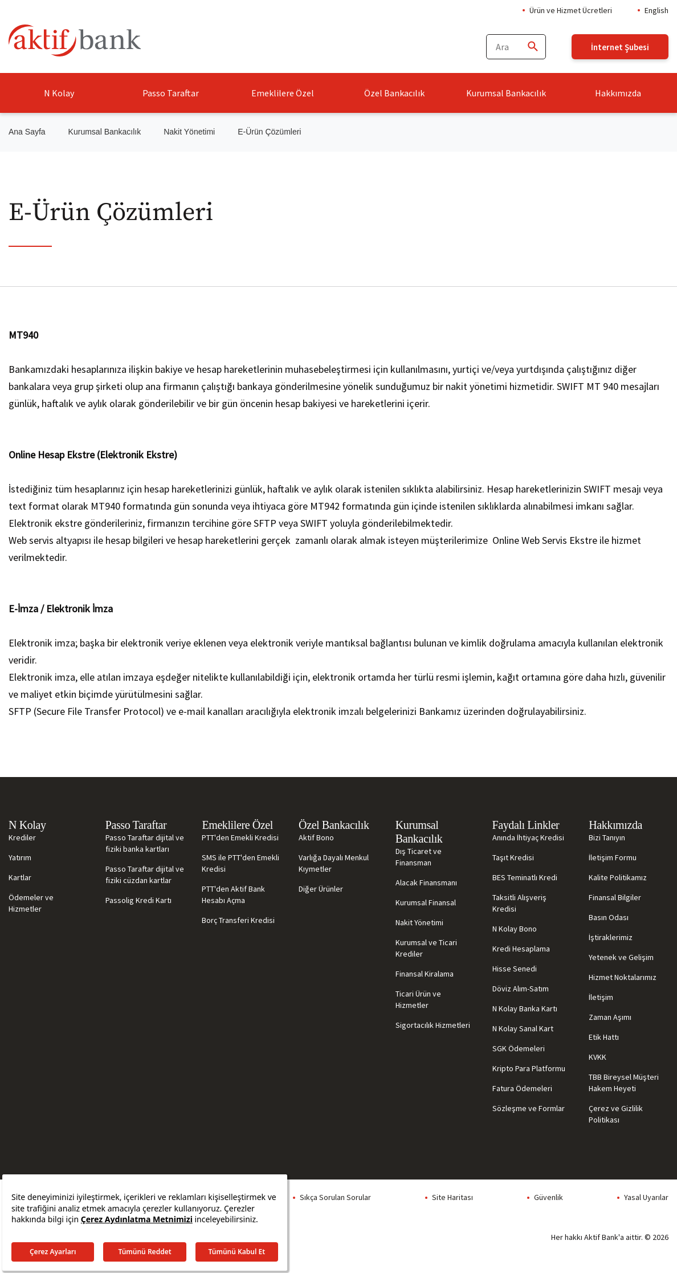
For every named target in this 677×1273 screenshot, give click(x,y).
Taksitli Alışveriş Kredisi (519, 903)
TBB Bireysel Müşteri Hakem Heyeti (624, 1082)
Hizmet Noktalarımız (622, 977)
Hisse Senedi (514, 968)
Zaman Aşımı (610, 1017)
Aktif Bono (316, 837)
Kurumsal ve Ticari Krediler (426, 948)
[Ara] (532, 47)
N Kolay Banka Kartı (524, 1008)
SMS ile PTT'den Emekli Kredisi (240, 863)
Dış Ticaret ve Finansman (418, 857)
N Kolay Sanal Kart (522, 1028)
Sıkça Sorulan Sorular (335, 1197)
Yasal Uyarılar (646, 1197)
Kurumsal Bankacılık (506, 93)
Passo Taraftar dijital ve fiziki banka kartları (144, 843)
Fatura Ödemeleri (522, 1088)
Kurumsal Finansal (425, 902)
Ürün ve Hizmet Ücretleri (570, 10)
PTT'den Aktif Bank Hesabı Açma (233, 894)
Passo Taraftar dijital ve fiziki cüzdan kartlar (144, 874)
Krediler (22, 837)
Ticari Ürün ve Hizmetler (418, 999)
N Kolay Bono (514, 929)
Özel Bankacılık (394, 93)
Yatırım (20, 857)
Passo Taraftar (170, 93)
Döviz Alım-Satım (520, 988)
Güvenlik (548, 1197)
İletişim (601, 997)
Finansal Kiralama (424, 974)
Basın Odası (609, 917)
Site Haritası (452, 1197)
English (656, 10)
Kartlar (20, 877)
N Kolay (59, 93)
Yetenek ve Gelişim (621, 957)
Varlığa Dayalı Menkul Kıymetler (334, 863)
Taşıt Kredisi (513, 857)
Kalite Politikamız (618, 877)
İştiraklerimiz (611, 937)
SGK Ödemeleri (518, 1048)
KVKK (597, 1057)
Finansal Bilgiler (615, 897)
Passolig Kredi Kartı (138, 900)
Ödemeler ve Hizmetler (31, 903)
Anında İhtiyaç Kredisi (528, 837)
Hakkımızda (618, 93)
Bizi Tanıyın (607, 837)
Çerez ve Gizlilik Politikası (616, 1114)
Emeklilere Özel (282, 93)
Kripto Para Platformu (528, 1068)
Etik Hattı (604, 1037)
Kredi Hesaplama (521, 948)
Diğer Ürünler (321, 889)
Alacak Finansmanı (426, 882)
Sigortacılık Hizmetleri (432, 1025)
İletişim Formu (613, 857)
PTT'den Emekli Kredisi (240, 837)
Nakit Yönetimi (189, 131)
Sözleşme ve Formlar (528, 1108)
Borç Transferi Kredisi (238, 920)
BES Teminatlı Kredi (524, 877)
